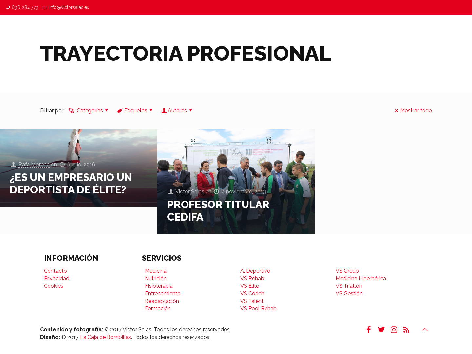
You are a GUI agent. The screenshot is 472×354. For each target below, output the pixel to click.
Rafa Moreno (34, 165)
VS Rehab (252, 278)
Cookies (53, 286)
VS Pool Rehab (258, 308)
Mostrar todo (412, 111)
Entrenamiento (163, 293)
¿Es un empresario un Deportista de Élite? (71, 183)
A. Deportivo (255, 271)
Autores (177, 111)
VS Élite (249, 286)
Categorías (89, 111)
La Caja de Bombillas (105, 337)
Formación (158, 308)
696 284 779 (25, 7)
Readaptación (162, 301)
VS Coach (252, 293)
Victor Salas (189, 192)
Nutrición (156, 278)
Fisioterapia (159, 286)
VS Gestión (349, 293)
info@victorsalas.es (69, 7)
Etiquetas (135, 111)
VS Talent (252, 301)
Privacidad (56, 278)
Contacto (55, 271)
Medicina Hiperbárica (361, 278)
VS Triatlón (349, 286)
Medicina (156, 271)
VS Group (347, 271)
